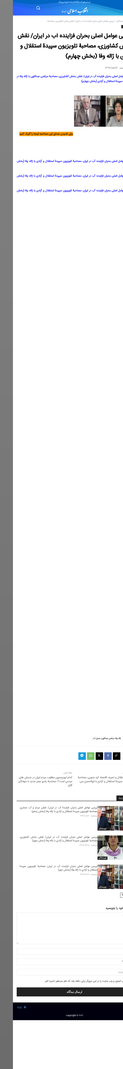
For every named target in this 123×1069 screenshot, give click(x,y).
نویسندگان (108, 21)
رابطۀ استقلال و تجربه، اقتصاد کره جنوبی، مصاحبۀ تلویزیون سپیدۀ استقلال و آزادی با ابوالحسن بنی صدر (92, 781)
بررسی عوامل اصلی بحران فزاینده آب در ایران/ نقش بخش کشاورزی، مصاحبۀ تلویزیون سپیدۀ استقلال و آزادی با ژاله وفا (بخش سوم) (46, 839)
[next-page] (109, 895)
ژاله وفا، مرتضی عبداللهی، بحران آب (94, 738)
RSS (6, 1008)
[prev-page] (115, 895)
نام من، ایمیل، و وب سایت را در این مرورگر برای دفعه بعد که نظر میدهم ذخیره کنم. (74, 981)
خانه (117, 21)
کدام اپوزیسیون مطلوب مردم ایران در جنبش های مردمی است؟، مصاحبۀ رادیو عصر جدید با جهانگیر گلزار (32, 781)
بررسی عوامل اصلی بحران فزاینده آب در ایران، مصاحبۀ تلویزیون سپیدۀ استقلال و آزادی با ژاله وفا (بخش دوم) (46, 868)
